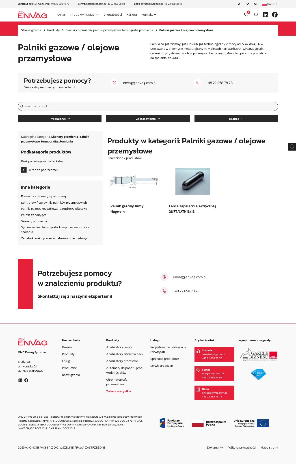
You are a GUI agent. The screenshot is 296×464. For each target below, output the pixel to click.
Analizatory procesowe (122, 361)
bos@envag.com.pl (96, 4)
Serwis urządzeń (161, 365)
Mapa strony (269, 447)
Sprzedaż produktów (164, 358)
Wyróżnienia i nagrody (255, 340)
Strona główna (31, 30)
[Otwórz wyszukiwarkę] (256, 14)
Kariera (132, 14)
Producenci (60, 119)
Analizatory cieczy (119, 347)
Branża (236, 119)
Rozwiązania (71, 375)
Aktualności (113, 14)
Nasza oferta (71, 340)
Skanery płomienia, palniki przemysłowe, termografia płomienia (109, 30)
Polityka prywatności (241, 447)
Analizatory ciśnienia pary (124, 354)
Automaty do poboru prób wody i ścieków (124, 370)
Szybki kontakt (205, 340)
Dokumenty (215, 447)
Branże (67, 347)
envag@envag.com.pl (152, 4)
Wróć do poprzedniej (39, 170)
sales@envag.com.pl (39, 4)
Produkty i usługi (82, 14)
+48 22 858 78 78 (60, 4)
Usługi (66, 361)
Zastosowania (148, 119)
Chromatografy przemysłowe (116, 381)
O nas (61, 14)
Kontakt (147, 14)
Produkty (53, 30)
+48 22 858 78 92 (115, 4)
